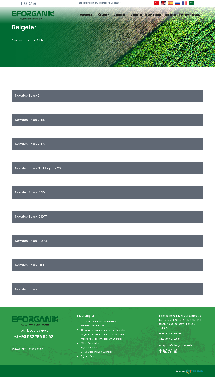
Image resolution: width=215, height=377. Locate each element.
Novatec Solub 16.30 (30, 192)
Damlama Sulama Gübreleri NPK (98, 321)
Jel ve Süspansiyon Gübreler (96, 351)
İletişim (184, 15)
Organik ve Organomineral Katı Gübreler (103, 330)
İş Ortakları (153, 15)
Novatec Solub (26, 289)
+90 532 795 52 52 (33, 336)
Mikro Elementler (90, 343)
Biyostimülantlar (89, 347)
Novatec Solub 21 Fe (30, 144)
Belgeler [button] (121, 15)
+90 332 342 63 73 (170, 339)
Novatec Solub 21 (27, 95)
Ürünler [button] (104, 15)
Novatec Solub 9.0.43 (30, 265)
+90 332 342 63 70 (170, 333)
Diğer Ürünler (88, 356)
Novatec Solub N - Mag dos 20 (38, 168)
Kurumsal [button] (87, 15)
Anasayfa (17, 40)
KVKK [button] (197, 15)
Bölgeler (136, 15)
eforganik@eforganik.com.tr (100, 3)
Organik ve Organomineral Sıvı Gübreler (103, 334)
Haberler (170, 15)
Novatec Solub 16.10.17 (31, 216)
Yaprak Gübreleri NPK (92, 325)
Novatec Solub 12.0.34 (31, 241)
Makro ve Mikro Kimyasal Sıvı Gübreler (101, 338)
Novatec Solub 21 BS (30, 120)
